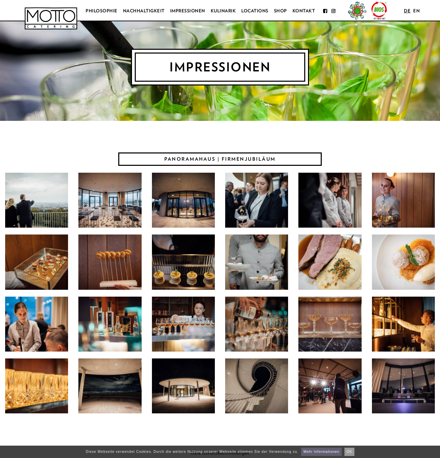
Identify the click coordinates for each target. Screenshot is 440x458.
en (416, 10)
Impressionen (187, 10)
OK (349, 452)
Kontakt (304, 10)
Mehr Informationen (322, 452)
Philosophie (102, 10)
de (407, 10)
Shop (280, 10)
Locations (254, 10)
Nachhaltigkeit (144, 10)
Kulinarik (223, 10)
